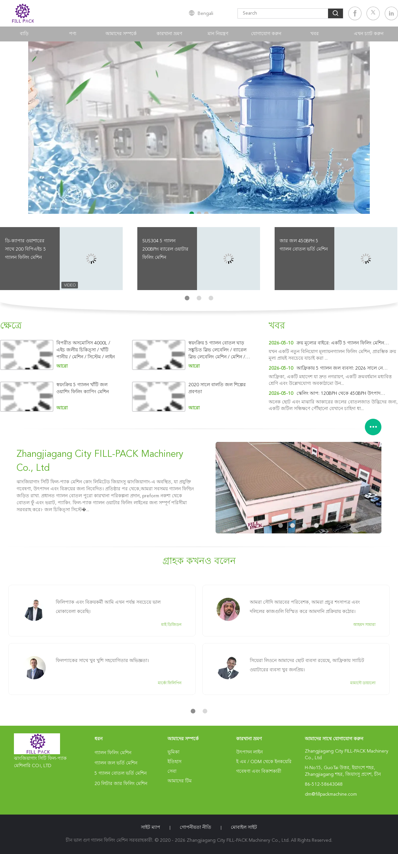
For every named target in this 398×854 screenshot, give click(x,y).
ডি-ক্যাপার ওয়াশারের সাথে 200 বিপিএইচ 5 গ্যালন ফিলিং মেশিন (25, 249)
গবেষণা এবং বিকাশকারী (258, 771)
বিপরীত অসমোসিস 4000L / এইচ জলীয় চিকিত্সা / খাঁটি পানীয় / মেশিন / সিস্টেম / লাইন (85, 350)
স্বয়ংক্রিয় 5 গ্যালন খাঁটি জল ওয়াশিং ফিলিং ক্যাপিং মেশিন (82, 388)
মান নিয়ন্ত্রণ (218, 33)
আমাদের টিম (179, 781)
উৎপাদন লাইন (249, 752)
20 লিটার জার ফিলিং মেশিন (121, 783)
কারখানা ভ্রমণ (169, 33)
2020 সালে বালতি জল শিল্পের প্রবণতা (217, 388)
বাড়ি (24, 33)
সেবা (171, 771)
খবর (314, 33)
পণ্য (72, 33)
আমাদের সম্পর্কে (121, 33)
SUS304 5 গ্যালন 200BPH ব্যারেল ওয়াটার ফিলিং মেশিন (165, 249)
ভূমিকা (173, 752)
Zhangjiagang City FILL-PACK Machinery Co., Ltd (100, 461)
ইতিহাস (174, 762)
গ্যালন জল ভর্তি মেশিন (116, 763)
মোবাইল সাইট (244, 827)
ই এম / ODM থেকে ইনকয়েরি (264, 762)
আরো (62, 366)
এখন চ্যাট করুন (368, 33)
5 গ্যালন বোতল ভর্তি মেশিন (121, 773)
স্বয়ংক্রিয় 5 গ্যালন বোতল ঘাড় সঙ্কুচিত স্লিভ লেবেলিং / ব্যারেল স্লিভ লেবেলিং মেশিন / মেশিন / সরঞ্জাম (217, 350)
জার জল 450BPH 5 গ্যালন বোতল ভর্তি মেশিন (304, 245)
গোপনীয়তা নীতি (195, 827)
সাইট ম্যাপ (150, 827)
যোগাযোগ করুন (266, 33)
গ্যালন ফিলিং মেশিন (113, 753)
